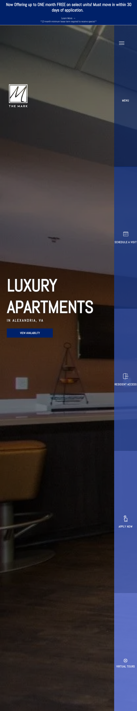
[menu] (121, 43)
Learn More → (68, 18)
